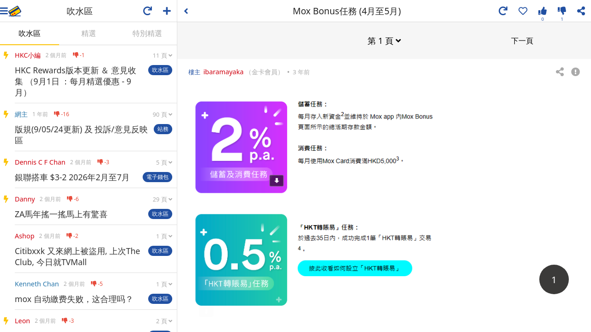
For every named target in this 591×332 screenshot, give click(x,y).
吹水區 (29, 33)
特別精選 (147, 33)
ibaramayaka (223, 71)
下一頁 (522, 40)
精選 (88, 33)
